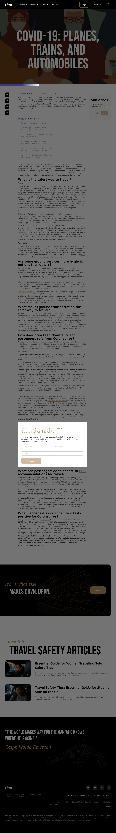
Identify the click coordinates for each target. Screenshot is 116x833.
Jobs (93, 795)
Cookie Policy (105, 802)
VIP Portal (107, 795)
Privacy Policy (63, 802)
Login (84, 5)
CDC (82, 471)
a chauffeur (45, 520)
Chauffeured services (26, 292)
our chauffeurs (36, 396)
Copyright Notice (91, 802)
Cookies (108, 807)
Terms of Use (77, 802)
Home (7, 13)
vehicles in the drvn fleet (57, 401)
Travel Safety (23, 13)
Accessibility (73, 795)
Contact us (97, 4)
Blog (13, 13)
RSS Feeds (54, 804)
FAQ (99, 795)
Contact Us (98, 590)
